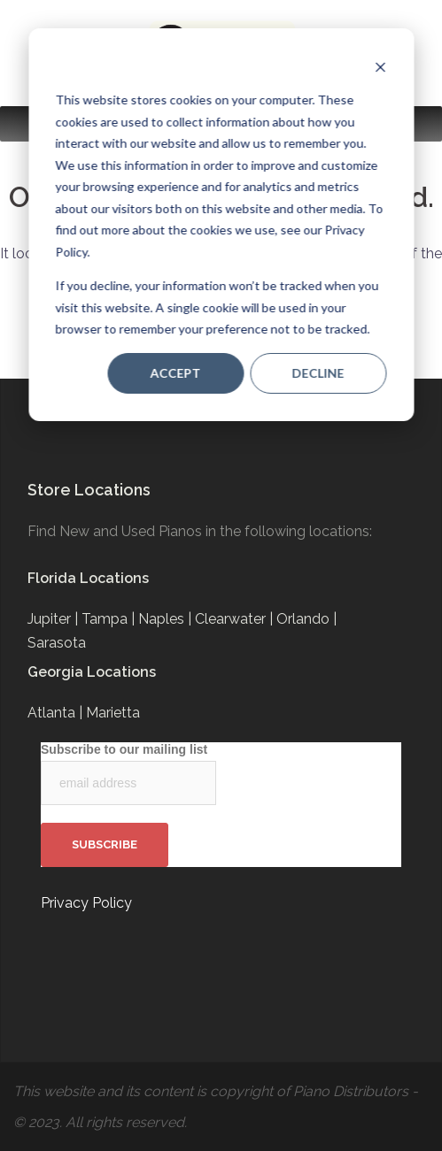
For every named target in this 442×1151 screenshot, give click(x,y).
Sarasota (56, 642)
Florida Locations (88, 578)
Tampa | (109, 618)
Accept (176, 372)
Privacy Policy (86, 902)
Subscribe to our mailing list (124, 749)
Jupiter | (54, 618)
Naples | (166, 618)
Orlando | (306, 618)
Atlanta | (56, 712)
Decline (318, 372)
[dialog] (221, 224)
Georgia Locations (91, 672)
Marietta (113, 712)
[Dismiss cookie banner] (380, 67)
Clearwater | (235, 618)
